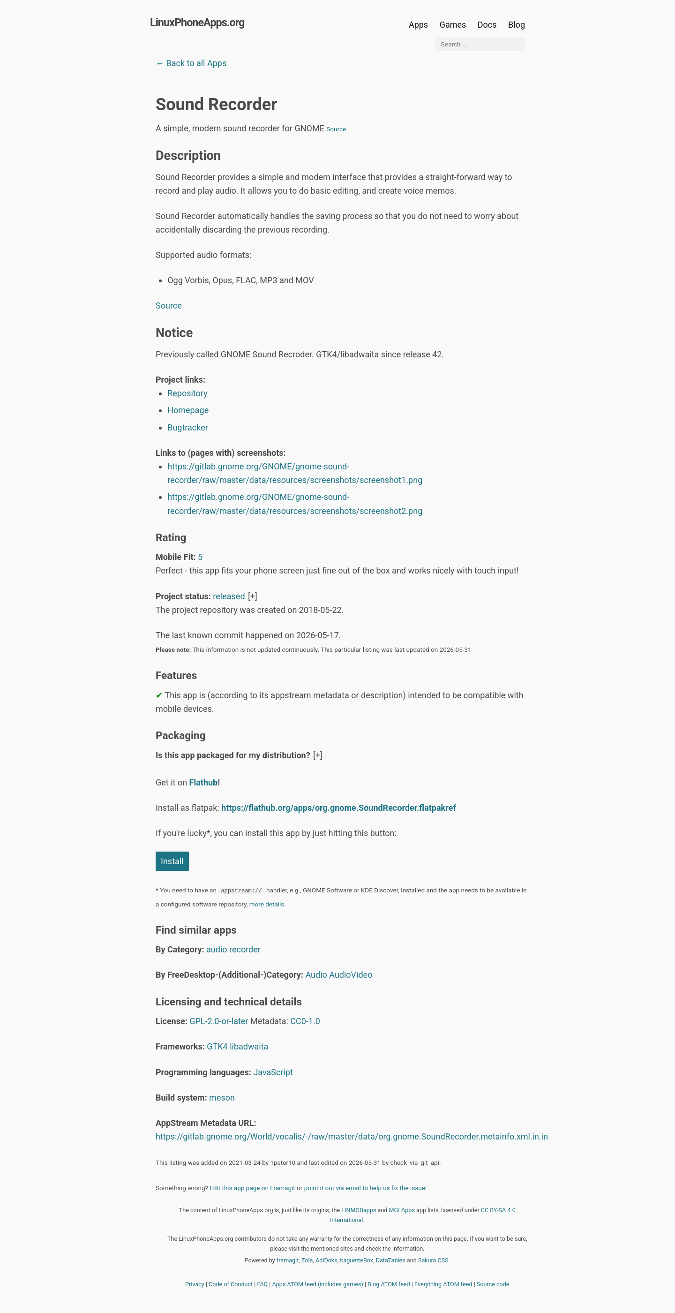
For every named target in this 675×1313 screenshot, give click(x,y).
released (229, 596)
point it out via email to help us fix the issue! (365, 1188)
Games (453, 25)
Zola (307, 1260)
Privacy (194, 1284)
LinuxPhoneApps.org (197, 22)
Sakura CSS (433, 1260)
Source (336, 129)
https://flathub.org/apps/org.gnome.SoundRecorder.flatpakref (338, 808)
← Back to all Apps (191, 63)
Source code (493, 1284)
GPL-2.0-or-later (218, 1021)
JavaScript (273, 1072)
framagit (288, 1260)
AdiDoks (326, 1260)
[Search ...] (480, 44)
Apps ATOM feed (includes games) (317, 1284)
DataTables (390, 1260)
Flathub (203, 782)
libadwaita (249, 1046)
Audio (316, 975)
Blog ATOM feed (389, 1284)
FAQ (262, 1284)
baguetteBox (356, 1260)
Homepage (188, 410)
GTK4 (217, 1046)
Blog (516, 25)
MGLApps (402, 1210)
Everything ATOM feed (443, 1284)
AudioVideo (350, 975)
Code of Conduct (231, 1284)
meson (222, 1097)
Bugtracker (187, 427)
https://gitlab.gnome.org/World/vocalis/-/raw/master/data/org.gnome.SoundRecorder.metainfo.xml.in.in (352, 1136)
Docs (488, 25)
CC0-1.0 (305, 1021)
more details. (267, 904)
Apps (418, 25)
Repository (187, 393)
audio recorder (233, 949)
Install (172, 861)
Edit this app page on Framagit (252, 1188)
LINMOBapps (358, 1210)
